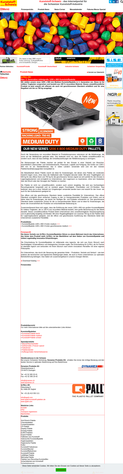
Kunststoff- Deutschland (47, 66)
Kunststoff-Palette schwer (31, 337)
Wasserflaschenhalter (30, 344)
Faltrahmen (26, 348)
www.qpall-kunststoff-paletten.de (33, 399)
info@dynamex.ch (28, 380)
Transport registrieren (29, 412)
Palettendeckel (27, 350)
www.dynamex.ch (27, 382)
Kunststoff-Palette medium (32, 335)
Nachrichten (25, 414)
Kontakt (24, 408)
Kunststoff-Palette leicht (31, 333)
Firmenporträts (27, 9)
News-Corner (59, 9)
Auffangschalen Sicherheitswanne (35, 352)
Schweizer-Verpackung (96, 66)
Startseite (6, 72)
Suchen (5, 74)
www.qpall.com (26, 401)
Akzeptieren (61, 470)
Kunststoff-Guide (23, 66)
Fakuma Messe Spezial (96, 9)
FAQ (22, 410)
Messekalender (76, 9)
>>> (58, 224)
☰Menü (3, 78)
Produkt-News (43, 9)
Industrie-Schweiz (72, 66)
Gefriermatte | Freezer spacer (33, 346)
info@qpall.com (27, 397)
